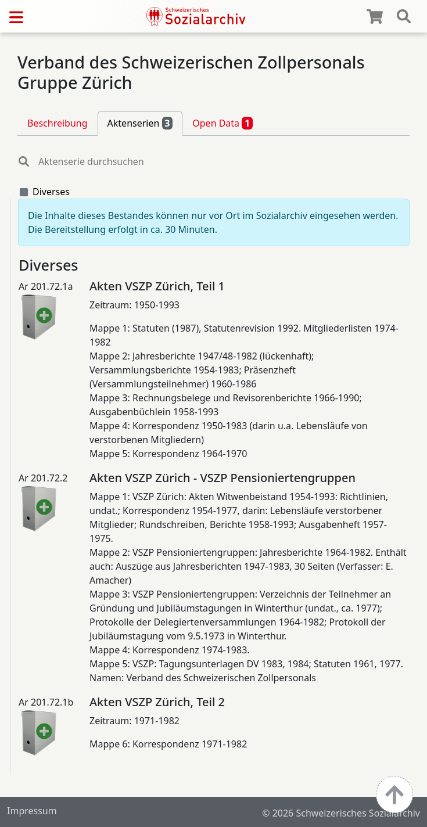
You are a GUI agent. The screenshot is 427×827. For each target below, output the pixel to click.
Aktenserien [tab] (140, 123)
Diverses (51, 191)
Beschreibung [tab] (57, 123)
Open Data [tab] (222, 123)
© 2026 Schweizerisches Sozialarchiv (341, 813)
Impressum (32, 810)
